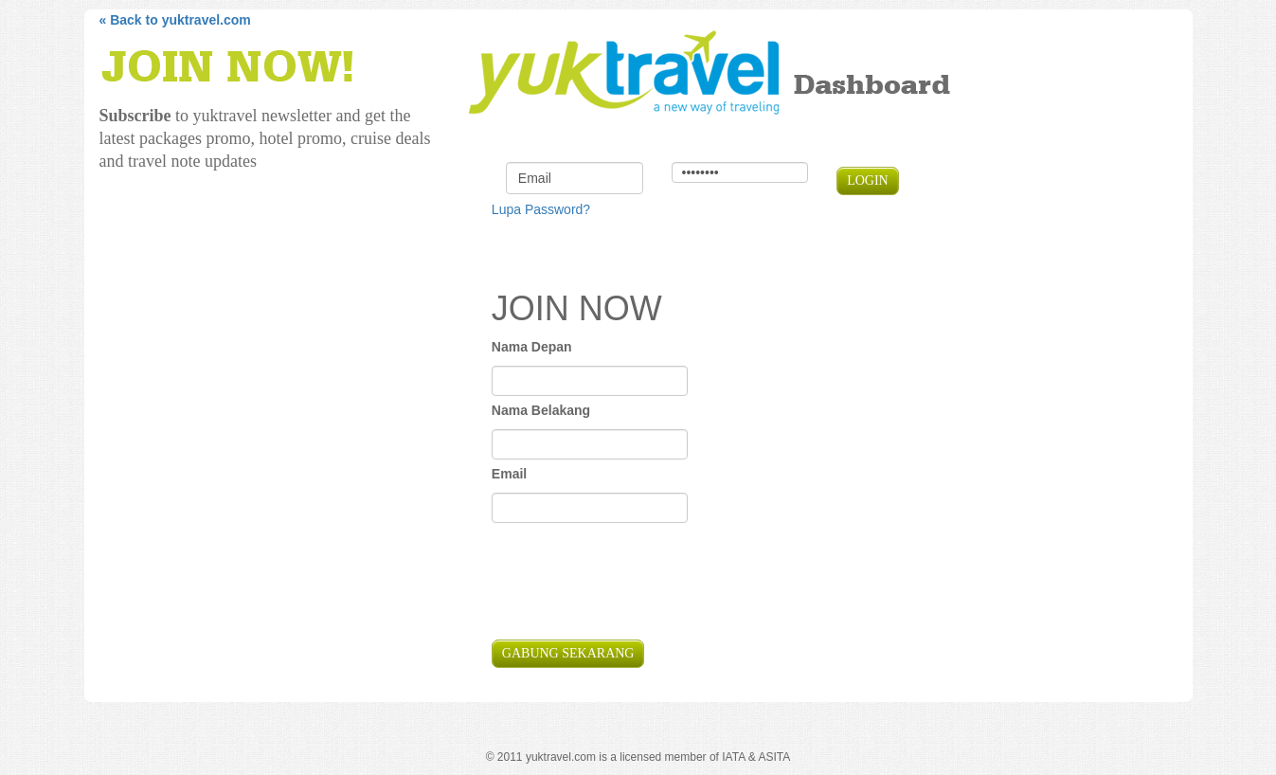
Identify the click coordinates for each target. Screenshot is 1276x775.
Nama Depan (532, 346)
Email (509, 473)
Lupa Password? (541, 209)
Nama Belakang (541, 410)
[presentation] (636, 584)
